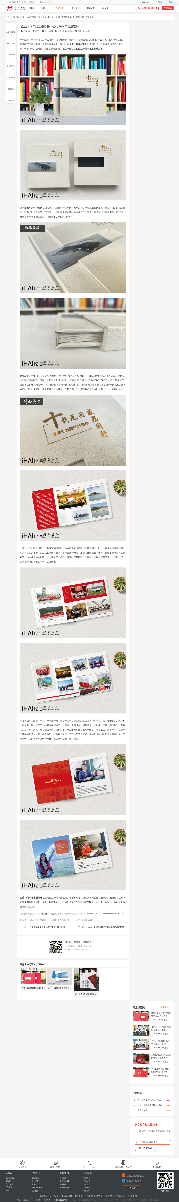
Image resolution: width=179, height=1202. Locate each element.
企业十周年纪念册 (38, 920)
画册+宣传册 (11, 32)
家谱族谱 (11, 101)
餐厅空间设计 (65, 1188)
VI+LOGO (11, 43)
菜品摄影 (63, 1184)
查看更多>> (166, 1007)
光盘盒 (85, 1184)
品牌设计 (45, 8)
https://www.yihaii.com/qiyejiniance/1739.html (104, 914)
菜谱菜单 (11, 89)
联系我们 (159, 2)
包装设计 (9, 1190)
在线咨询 (168, 8)
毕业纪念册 (11, 55)
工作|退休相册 (37, 1188)
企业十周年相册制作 (61, 920)
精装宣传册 (10, 1181)
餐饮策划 (75, 8)
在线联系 (131, 1187)
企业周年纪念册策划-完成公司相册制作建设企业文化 (52, 927)
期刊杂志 (9, 1187)
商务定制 (86, 1191)
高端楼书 (86, 1188)
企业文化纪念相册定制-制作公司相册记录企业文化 (109, 927)
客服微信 (145, 2)
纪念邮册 (86, 1181)
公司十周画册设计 (84, 920)
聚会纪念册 (11, 66)
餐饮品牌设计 (65, 1181)
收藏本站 (170, 2)
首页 (32, 8)
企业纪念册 (44, 17)
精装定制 (91, 8)
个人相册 (35, 1191)
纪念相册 (60, 8)
